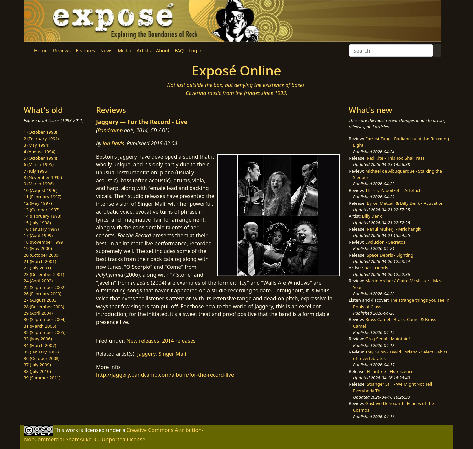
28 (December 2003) (44, 307)
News (106, 50)
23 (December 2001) (44, 274)
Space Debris (375, 268)
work (72, 430)
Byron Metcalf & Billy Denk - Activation (405, 203)
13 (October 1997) (42, 210)
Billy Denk (372, 216)
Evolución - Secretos (385, 242)
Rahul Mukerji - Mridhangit (394, 229)
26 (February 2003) (42, 294)
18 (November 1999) (44, 242)
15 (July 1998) (37, 222)
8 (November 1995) (43, 177)
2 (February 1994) (41, 138)
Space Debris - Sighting (390, 255)
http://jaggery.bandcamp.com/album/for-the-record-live (165, 374)
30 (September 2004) (45, 319)
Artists (144, 50)
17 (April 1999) (38, 235)
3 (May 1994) (36, 145)
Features (85, 50)
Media (124, 50)
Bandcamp (110, 130)
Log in (195, 50)
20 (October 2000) (42, 255)
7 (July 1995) (36, 171)
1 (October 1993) (40, 132)
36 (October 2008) (42, 358)
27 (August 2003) (40, 300)
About (162, 50)
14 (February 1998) (42, 216)
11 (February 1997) (42, 197)
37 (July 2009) (37, 365)
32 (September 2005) (45, 332)
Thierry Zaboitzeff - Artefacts (394, 190)
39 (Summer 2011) (42, 378)
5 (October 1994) (40, 158)
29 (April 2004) (38, 313)
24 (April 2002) (38, 281)
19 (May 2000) (38, 248)
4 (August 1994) (39, 152)
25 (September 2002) (45, 287)
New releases (142, 340)
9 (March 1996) (39, 184)
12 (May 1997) (38, 203)
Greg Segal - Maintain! (387, 339)
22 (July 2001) (37, 268)
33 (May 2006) (38, 339)
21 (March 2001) (40, 261)
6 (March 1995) (39, 164)
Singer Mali (172, 353)
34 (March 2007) (40, 345)
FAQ (179, 50)
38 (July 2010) (37, 371)
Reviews (62, 50)
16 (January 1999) (41, 229)
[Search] (391, 50)
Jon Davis (113, 143)
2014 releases (179, 340)
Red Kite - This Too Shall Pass (395, 158)
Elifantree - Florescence (390, 371)
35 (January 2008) (41, 352)
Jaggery (146, 353)
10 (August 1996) (40, 190)
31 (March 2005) (40, 326)
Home (41, 50)
